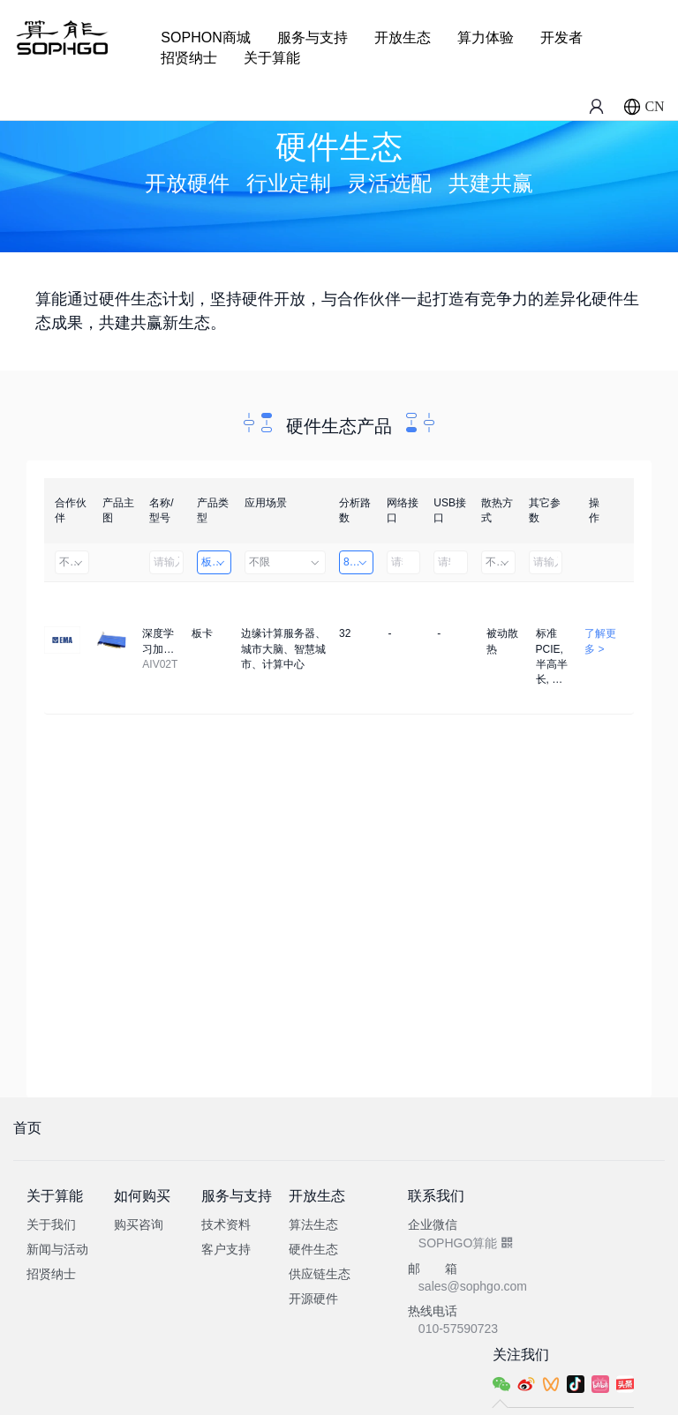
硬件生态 (313, 1249)
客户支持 (226, 1249)
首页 (27, 1127)
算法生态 (313, 1224)
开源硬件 (313, 1298)
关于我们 (51, 1224)
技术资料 (226, 1224)
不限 (72, 562)
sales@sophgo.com (472, 1286)
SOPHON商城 (205, 37)
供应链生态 (319, 1274)
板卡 (214, 562)
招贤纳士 (189, 57)
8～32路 (358, 562)
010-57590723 (458, 1328)
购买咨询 (138, 1224)
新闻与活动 (57, 1249)
